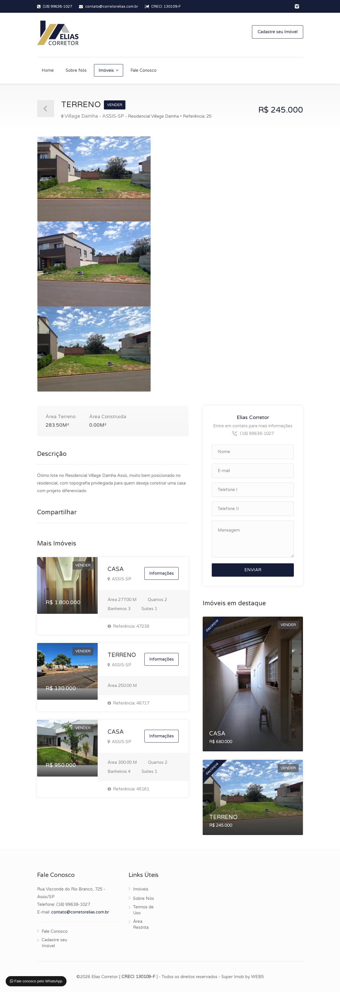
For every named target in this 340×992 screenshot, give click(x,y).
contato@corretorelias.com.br (111, 6)
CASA (116, 569)
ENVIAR (252, 569)
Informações (161, 573)
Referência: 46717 (128, 703)
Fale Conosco (144, 70)
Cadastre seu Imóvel (278, 31)
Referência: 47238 (128, 626)
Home (48, 70)
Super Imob (232, 976)
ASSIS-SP (119, 578)
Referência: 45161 (128, 789)
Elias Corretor (253, 417)
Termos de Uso (143, 909)
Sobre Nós (76, 70)
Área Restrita (141, 924)
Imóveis (106, 70)
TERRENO (122, 655)
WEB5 (257, 976)
